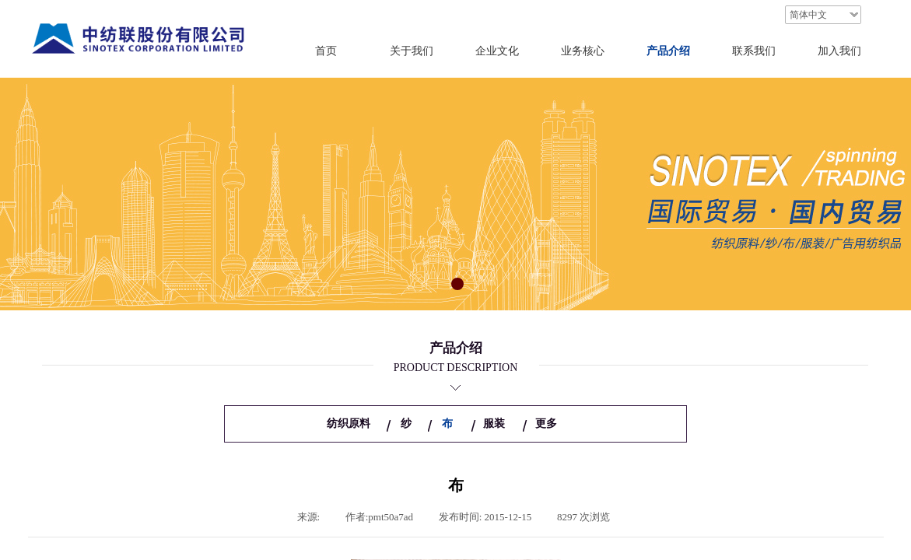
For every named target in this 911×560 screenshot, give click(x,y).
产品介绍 (668, 51)
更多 (546, 423)
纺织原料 (348, 423)
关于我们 (411, 51)
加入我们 (839, 51)
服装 (494, 423)
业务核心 (582, 51)
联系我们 (754, 51)
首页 (326, 51)
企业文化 (497, 51)
